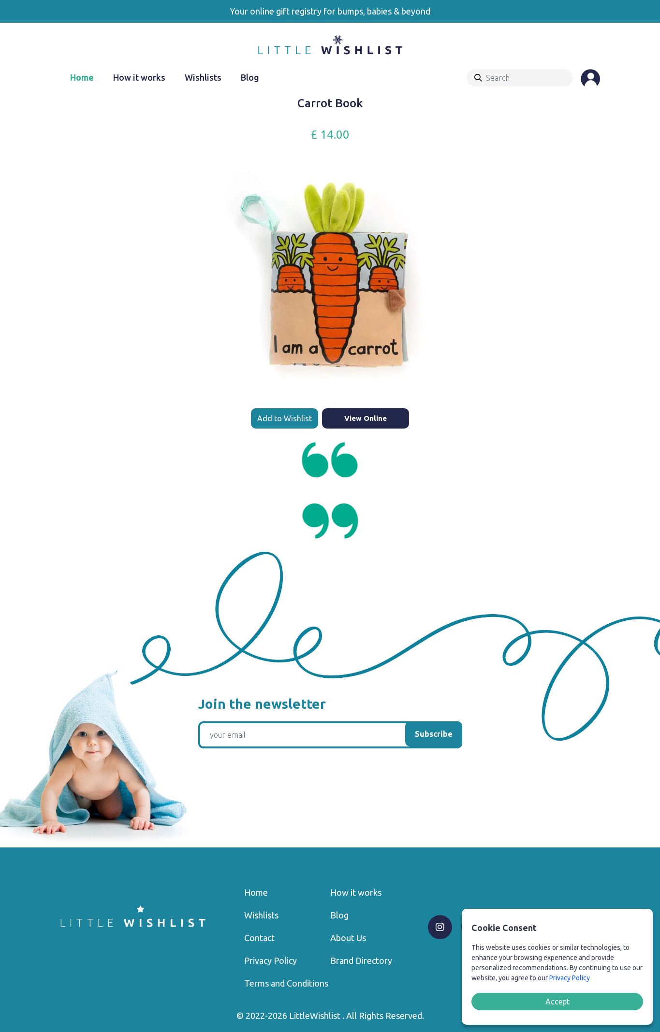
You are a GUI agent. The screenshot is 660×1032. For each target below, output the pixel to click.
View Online (365, 418)
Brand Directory (361, 960)
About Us (348, 938)
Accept (557, 1001)
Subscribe (434, 734)
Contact (259, 938)
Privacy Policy (270, 960)
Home (82, 77)
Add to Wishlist (284, 418)
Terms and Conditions (286, 983)
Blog (250, 77)
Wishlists (203, 77)
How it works (139, 77)
